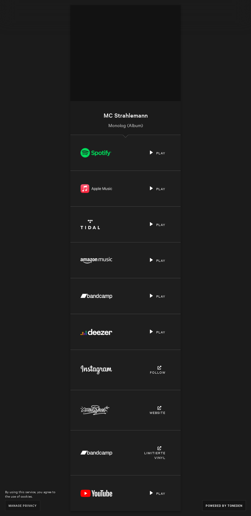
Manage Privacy (23, 505)
